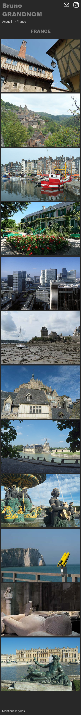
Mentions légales (13, 711)
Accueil (7, 21)
